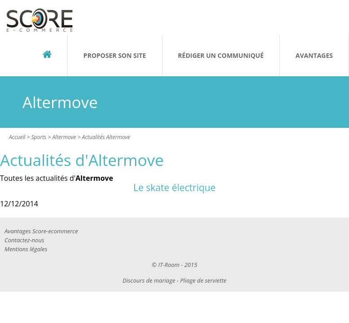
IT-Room (168, 265)
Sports (39, 137)
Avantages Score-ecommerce (41, 231)
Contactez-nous (24, 240)
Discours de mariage (148, 280)
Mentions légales (25, 249)
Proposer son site (114, 55)
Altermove (64, 137)
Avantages (314, 55)
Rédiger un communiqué (221, 55)
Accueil (17, 137)
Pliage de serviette (203, 280)
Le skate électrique (174, 187)
